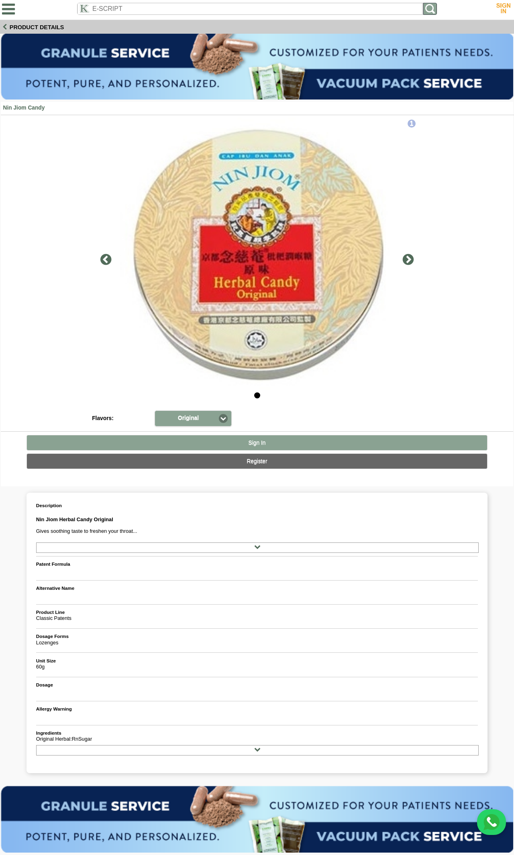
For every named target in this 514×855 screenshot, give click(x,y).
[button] (193, 418)
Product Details (37, 27)
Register (257, 461)
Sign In (257, 443)
